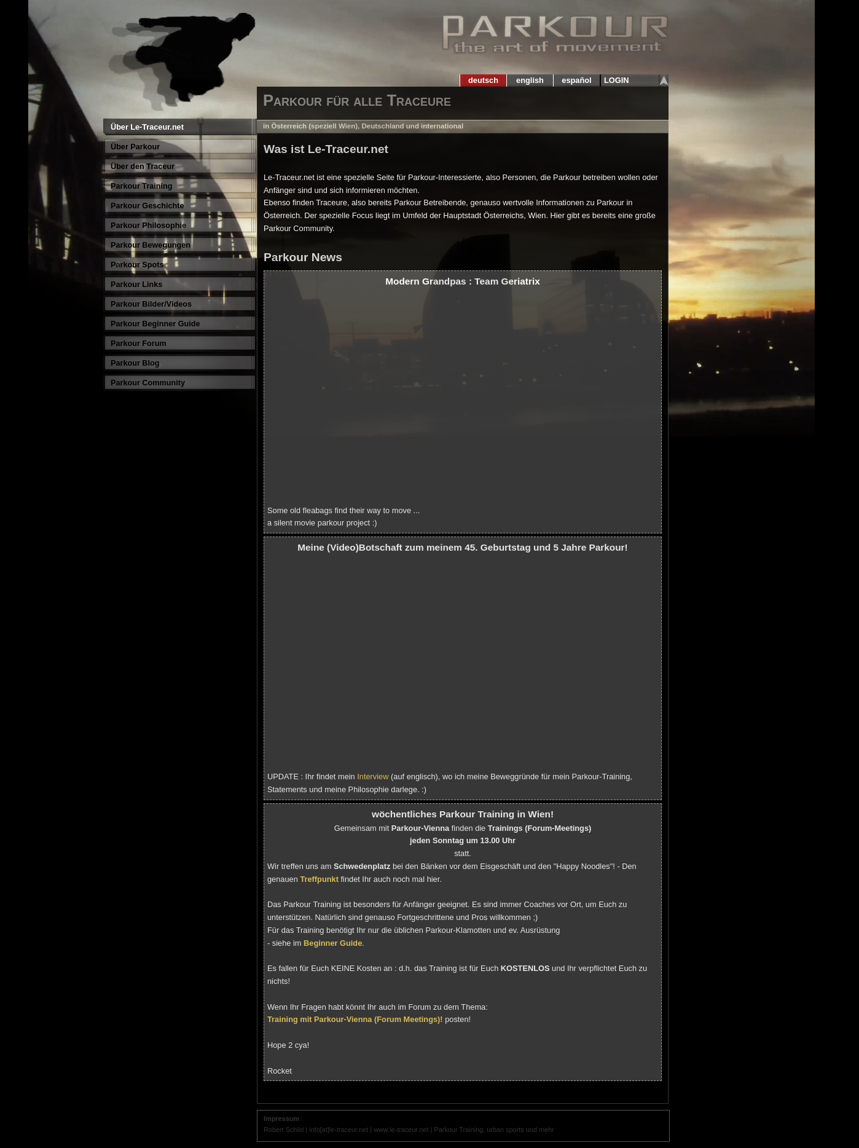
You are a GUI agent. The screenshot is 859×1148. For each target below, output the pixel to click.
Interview (372, 776)
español (577, 80)
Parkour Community (148, 383)
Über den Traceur (143, 166)
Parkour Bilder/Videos (151, 304)
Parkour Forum (139, 343)
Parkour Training (142, 186)
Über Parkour (135, 147)
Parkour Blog (135, 363)
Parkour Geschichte (147, 206)
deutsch (483, 80)
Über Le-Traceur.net (147, 127)
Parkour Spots (137, 265)
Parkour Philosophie (148, 225)
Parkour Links (136, 284)
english (530, 80)
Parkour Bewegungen (150, 245)
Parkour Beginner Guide (155, 324)
